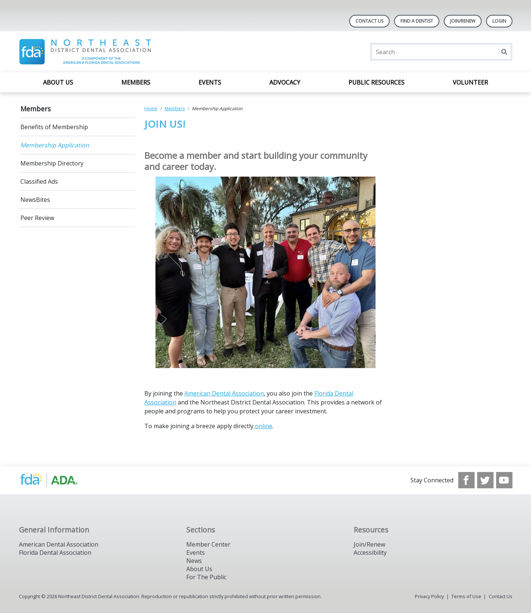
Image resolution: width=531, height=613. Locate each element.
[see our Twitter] (485, 480)
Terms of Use (466, 596)
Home (150, 108)
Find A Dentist (416, 21)
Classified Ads (39, 181)
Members (135, 82)
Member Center (208, 544)
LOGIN (499, 21)
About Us (58, 82)
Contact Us (369, 21)
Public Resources (376, 82)
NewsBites (35, 200)
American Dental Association (224, 393)
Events (210, 82)
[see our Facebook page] (466, 480)
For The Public (206, 577)
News (194, 561)
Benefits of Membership (54, 127)
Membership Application (54, 145)
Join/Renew (462, 21)
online (262, 426)
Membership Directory (51, 163)
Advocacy (284, 82)
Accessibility (370, 552)
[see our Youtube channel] (504, 480)
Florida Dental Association (55, 552)
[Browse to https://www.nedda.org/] (56, 480)
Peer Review (37, 218)
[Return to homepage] (115, 52)
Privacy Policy (429, 596)
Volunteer (470, 82)
